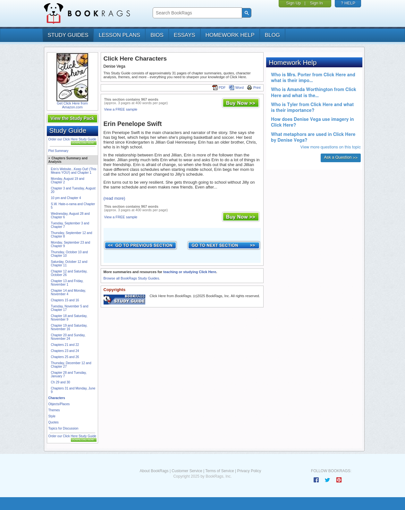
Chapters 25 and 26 (65, 357)
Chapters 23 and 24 (65, 351)
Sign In (316, 3)
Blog (272, 35)
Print (254, 87)
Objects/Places (59, 404)
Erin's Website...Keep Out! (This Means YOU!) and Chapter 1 (74, 170)
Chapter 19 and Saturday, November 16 (69, 327)
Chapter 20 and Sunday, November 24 (68, 336)
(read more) (114, 198)
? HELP (348, 3)
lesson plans (119, 35)
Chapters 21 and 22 (65, 345)
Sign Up (293, 3)
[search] (197, 13)
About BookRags (153, 471)
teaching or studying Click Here (189, 272)
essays (184, 35)
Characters (56, 398)
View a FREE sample (121, 109)
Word (236, 87)
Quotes (53, 422)
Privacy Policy (249, 471)
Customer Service (187, 471)
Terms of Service (219, 471)
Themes (54, 410)
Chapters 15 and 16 (65, 300)
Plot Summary (58, 151)
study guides (68, 35)
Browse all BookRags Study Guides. (132, 278)
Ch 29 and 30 (60, 382)
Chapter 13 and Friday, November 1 (67, 282)
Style (51, 416)
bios (157, 35)
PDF (219, 87)
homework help (230, 35)
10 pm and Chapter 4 (66, 198)
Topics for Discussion (63, 428)
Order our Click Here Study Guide (72, 139)
